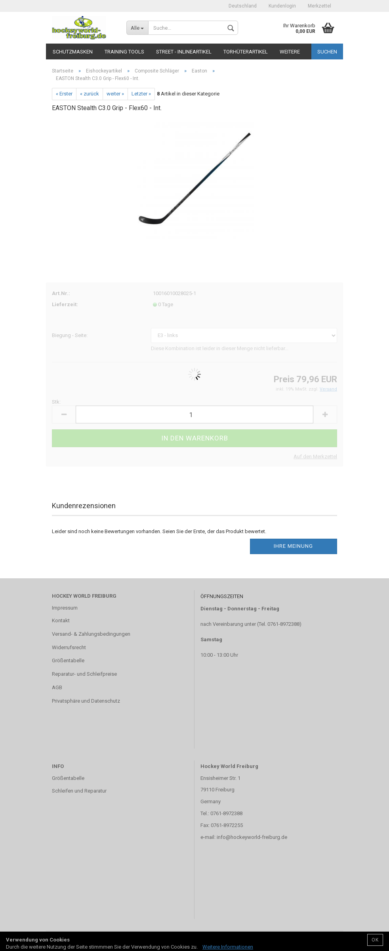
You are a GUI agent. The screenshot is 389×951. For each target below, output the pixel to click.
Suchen (327, 52)
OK (375, 940)
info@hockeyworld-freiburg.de (252, 837)
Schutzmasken (73, 52)
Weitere (290, 52)
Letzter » (141, 94)
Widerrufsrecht (69, 647)
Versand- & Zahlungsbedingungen (91, 634)
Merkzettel (319, 6)
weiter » (115, 94)
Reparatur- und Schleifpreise (84, 674)
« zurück (89, 94)
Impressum (65, 608)
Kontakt (61, 620)
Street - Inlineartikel (184, 52)
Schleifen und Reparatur (79, 791)
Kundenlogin (282, 6)
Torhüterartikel (245, 52)
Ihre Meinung (293, 546)
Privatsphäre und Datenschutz (86, 701)
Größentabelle (68, 660)
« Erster (64, 94)
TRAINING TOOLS (124, 52)
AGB (57, 687)
